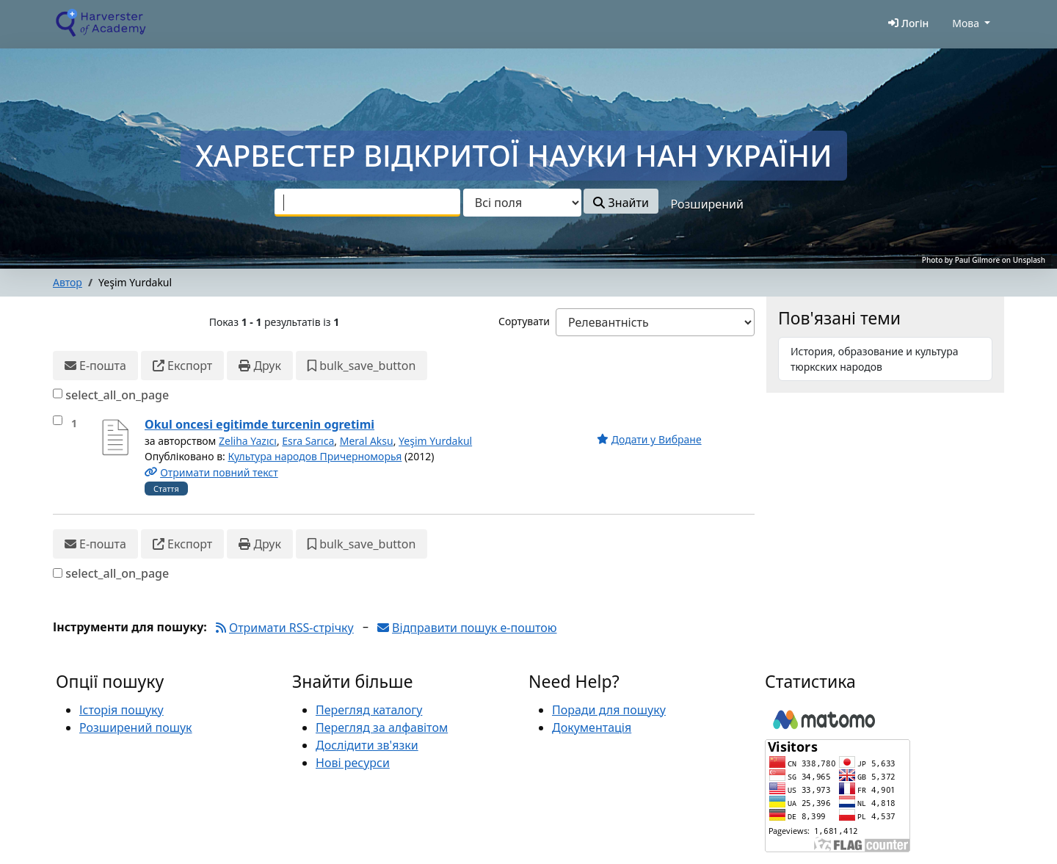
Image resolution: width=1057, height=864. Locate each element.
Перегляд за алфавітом (382, 727)
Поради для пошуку (609, 710)
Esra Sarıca (308, 441)
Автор (67, 282)
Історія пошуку (121, 710)
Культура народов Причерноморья (315, 456)
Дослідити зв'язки (367, 745)
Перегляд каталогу (369, 710)
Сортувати (524, 321)
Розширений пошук (135, 727)
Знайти (620, 203)
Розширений (707, 204)
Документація (591, 727)
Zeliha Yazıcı (248, 441)
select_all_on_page (117, 395)
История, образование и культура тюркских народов (874, 359)
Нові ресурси (353, 763)
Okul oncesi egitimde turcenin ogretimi (259, 424)
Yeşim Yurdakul (435, 441)
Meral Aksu (366, 441)
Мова (965, 23)
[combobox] (367, 203)
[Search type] (522, 203)
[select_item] (57, 420)
